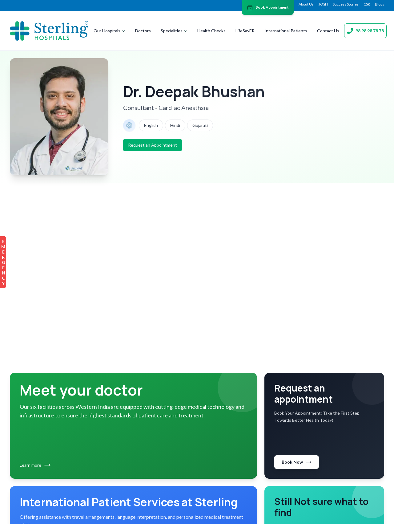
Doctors (143, 30)
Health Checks (211, 30)
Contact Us (328, 30)
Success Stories (346, 4)
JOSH (323, 4)
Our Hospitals (109, 30)
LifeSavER (245, 30)
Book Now (297, 462)
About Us (306, 4)
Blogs (379, 4)
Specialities (174, 30)
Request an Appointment (152, 145)
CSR (367, 4)
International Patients (285, 30)
